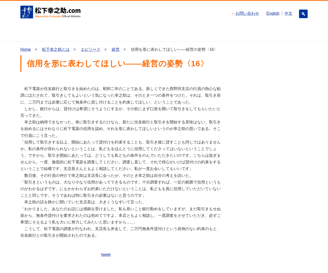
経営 (116, 49)
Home (25, 49)
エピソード (90, 49)
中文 (288, 13)
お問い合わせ (247, 13)
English (272, 13)
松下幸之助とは (55, 49)
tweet (105, 254)
